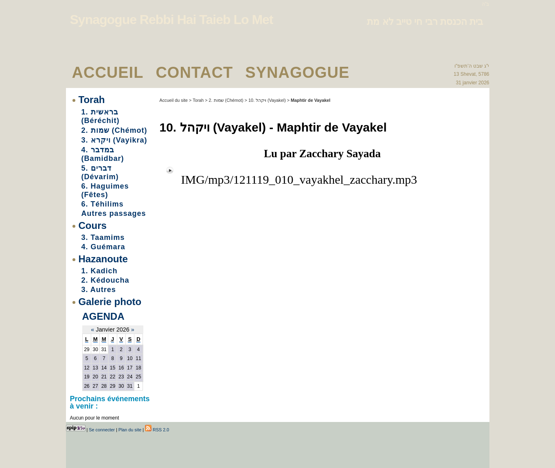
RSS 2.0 (157, 429)
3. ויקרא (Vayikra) (114, 140)
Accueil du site (174, 100)
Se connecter (102, 429)
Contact (194, 72)
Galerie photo (110, 301)
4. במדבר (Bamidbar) (102, 154)
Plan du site (129, 429)
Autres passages (113, 213)
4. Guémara (103, 247)
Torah (92, 99)
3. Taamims (103, 237)
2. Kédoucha (105, 280)
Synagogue (297, 72)
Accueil (108, 72)
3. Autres (98, 290)
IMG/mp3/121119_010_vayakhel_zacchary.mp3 (299, 179)
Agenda (103, 316)
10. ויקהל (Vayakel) (267, 100)
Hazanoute (103, 258)
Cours (93, 225)
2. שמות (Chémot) (114, 130)
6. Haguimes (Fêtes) (105, 190)
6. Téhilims (102, 204)
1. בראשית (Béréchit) (100, 116)
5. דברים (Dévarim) (100, 172)
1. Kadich (99, 271)
